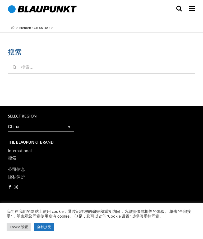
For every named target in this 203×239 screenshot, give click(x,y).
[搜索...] (101, 67)
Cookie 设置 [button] (19, 227)
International (20, 150)
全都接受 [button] (44, 227)
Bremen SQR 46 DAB (34, 28)
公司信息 (16, 169)
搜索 (12, 158)
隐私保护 (16, 177)
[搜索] (14, 67)
